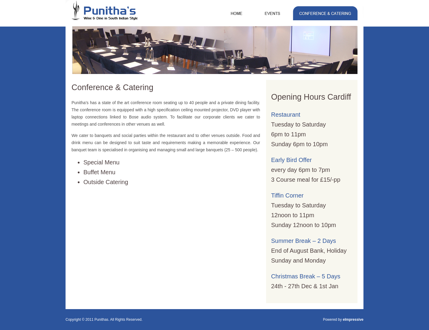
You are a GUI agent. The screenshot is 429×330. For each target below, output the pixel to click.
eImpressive (353, 319)
